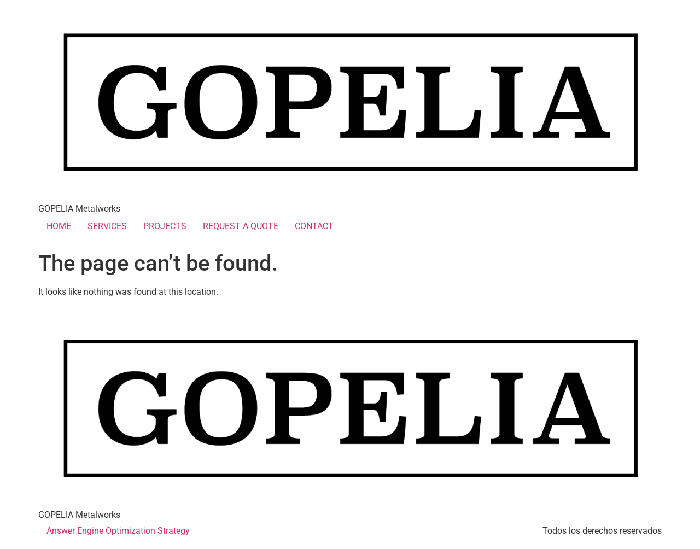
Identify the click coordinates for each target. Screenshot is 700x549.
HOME (58, 226)
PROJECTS (164, 226)
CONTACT (314, 226)
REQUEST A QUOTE (240, 226)
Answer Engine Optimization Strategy (118, 530)
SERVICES (107, 226)
